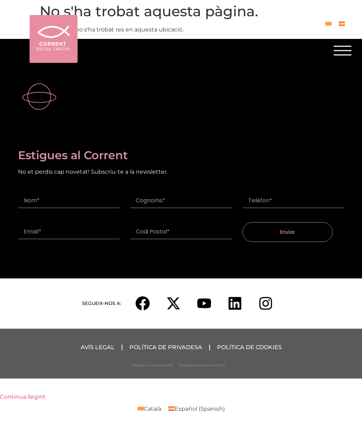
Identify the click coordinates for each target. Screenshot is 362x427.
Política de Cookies (249, 347)
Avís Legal (98, 347)
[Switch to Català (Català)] (149, 409)
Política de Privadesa (165, 347)
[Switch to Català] (328, 23)
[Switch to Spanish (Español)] (196, 409)
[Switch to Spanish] (342, 23)
